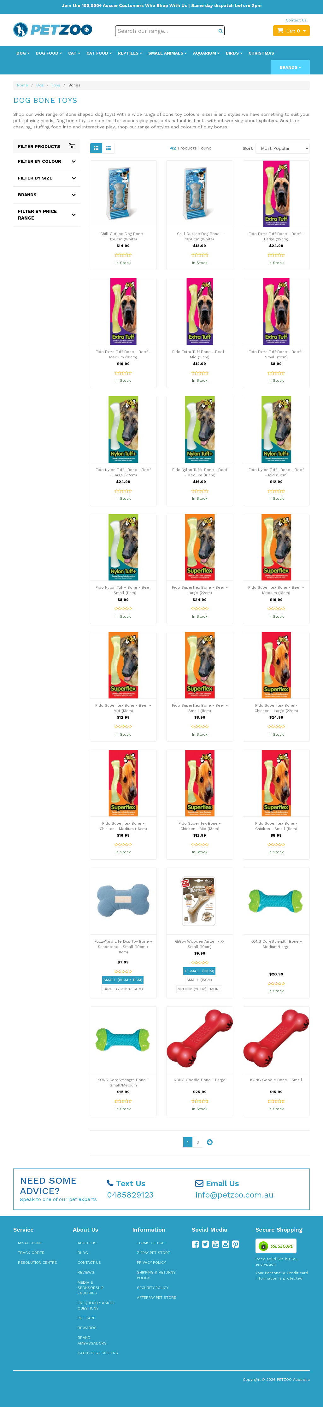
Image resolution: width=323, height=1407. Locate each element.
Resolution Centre (37, 1262)
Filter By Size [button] (35, 177)
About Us (87, 1243)
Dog (22, 53)
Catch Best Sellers (98, 1353)
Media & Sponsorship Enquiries (91, 1287)
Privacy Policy (151, 1262)
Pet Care (86, 1318)
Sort (247, 148)
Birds (234, 53)
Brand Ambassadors (92, 1340)
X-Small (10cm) (199, 971)
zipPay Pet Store (153, 1253)
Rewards (87, 1328)
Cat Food (99, 53)
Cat (74, 53)
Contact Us (296, 20)
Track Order (31, 1253)
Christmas (261, 53)
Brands (290, 67)
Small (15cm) (199, 980)
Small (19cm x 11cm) (122, 980)
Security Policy (152, 1288)
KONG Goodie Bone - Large (200, 1080)
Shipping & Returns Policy (156, 1275)
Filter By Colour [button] (39, 161)
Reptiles (130, 53)
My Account (30, 1243)
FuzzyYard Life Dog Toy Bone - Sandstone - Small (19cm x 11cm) (123, 946)
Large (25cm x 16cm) (123, 989)
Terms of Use (150, 1243)
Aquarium (206, 53)
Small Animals (167, 53)
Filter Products (47, 146)
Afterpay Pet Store (156, 1297)
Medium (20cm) (192, 989)
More (215, 989)
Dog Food (49, 53)
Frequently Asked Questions (96, 1305)
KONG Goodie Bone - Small (276, 1080)
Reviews (86, 1272)
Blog (83, 1253)
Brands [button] (27, 194)
